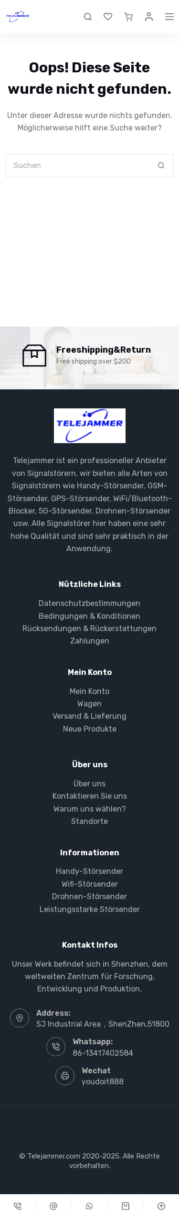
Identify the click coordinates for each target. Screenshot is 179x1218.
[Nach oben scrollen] (161, 1206)
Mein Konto (89, 691)
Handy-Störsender (110, 485)
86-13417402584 (103, 1053)
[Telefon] (17, 1206)
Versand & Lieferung (89, 716)
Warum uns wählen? (89, 808)
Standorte (89, 821)
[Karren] (125, 1206)
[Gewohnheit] (53, 1206)
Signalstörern (51, 473)
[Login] (149, 16)
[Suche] (88, 16)
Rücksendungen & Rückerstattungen (89, 628)
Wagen (89, 703)
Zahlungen (89, 640)
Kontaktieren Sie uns (90, 796)
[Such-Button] (162, 166)
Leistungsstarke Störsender (90, 909)
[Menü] (169, 16)
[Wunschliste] (108, 16)
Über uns (89, 783)
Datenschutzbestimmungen (89, 603)
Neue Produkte (89, 728)
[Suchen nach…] (77, 166)
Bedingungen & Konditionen (89, 616)
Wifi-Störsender (90, 884)
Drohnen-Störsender (132, 510)
